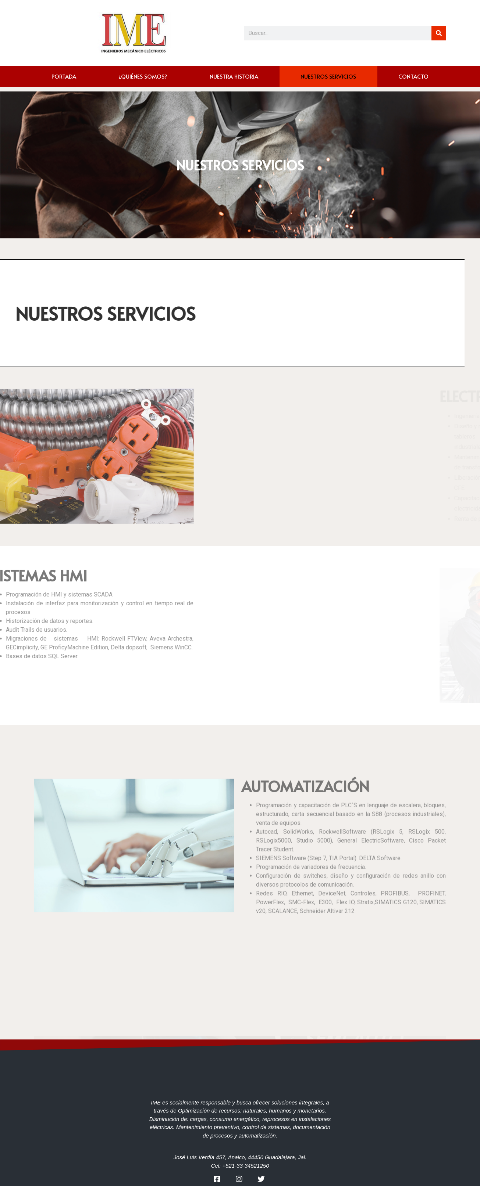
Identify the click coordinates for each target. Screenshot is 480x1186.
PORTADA (63, 76)
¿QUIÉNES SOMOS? (142, 76)
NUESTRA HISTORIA (234, 76)
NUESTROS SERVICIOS (328, 76)
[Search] (438, 33)
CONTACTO (413, 76)
